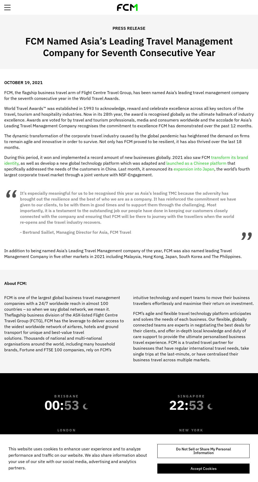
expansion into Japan (194, 169)
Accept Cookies (204, 468)
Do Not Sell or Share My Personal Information (203, 451)
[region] (129, 458)
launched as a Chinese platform (196, 163)
